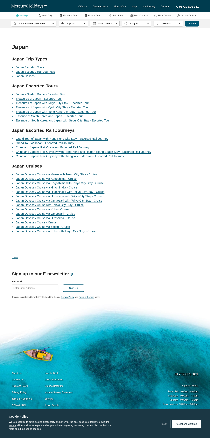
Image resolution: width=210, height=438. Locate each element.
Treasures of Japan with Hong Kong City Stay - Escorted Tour (56, 111)
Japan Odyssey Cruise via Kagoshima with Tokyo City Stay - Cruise (60, 183)
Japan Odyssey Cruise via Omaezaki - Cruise (45, 213)
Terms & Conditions (22, 399)
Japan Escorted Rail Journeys (35, 71)
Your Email (17, 281)
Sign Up (73, 288)
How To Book (51, 373)
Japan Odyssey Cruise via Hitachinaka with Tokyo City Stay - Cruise (60, 191)
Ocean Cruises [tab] (186, 15)
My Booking (149, 6)
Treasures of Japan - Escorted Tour (39, 98)
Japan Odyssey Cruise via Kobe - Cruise (42, 209)
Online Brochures (54, 379)
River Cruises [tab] (163, 15)
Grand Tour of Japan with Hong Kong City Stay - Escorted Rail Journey (62, 138)
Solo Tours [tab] (116, 15)
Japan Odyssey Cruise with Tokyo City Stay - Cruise (50, 205)
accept (12, 425)
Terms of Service (86, 297)
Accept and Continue (186, 424)
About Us (17, 373)
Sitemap (49, 399)
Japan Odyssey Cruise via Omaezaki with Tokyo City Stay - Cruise (59, 200)
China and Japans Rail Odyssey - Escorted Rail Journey (52, 147)
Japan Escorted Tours (30, 67)
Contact (165, 6)
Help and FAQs (20, 386)
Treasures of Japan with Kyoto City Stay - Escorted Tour (52, 107)
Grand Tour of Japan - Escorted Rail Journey (45, 143)
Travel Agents (52, 405)
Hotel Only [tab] (45, 15)
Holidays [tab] (22, 15)
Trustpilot (15, 258)
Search (192, 23)
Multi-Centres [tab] (139, 15)
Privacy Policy (67, 297)
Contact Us (17, 379)
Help (134, 6)
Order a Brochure (54, 386)
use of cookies (33, 429)
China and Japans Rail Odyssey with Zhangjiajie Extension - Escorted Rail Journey (70, 156)
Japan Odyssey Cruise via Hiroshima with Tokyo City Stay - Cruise (59, 196)
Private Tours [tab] (93, 15)
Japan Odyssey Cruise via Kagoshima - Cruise (46, 178)
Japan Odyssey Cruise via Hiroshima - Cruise (45, 218)
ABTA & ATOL (19, 405)
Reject (163, 424)
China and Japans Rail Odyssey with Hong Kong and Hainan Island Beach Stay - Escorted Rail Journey (83, 151)
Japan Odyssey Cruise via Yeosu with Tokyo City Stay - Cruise (56, 174)
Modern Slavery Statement (59, 392)
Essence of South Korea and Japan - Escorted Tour (49, 116)
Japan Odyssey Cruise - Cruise (36, 222)
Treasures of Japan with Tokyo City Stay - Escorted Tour (52, 103)
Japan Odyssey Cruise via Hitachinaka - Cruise (46, 187)
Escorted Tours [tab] (69, 15)
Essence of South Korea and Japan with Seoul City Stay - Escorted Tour (63, 120)
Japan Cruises (25, 76)
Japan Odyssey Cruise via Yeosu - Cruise (43, 226)
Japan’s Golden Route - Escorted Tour (41, 94)
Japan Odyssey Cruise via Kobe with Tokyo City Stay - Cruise (56, 231)
